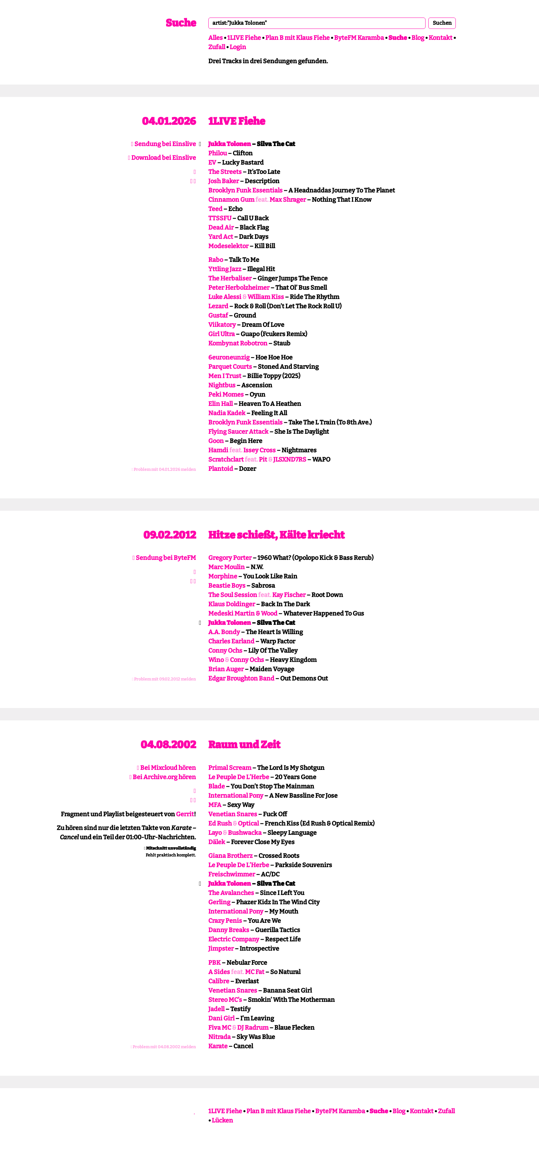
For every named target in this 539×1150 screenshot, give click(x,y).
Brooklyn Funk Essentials (245, 190)
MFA (214, 805)
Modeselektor (228, 246)
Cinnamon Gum (231, 199)
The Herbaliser (230, 278)
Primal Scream (229, 768)
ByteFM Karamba (359, 38)
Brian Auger (226, 669)
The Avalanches (231, 893)
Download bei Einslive (162, 158)
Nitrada (219, 1037)
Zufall (216, 47)
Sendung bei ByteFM (164, 558)
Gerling (219, 902)
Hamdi (218, 450)
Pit (263, 459)
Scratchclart (226, 459)
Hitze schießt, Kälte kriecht (276, 535)
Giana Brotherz (230, 856)
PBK (214, 962)
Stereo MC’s (225, 1000)
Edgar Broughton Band (241, 678)
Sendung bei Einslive (163, 144)
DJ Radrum (252, 1027)
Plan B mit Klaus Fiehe (297, 38)
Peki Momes (226, 394)
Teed (215, 209)
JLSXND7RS (289, 459)
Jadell (216, 1009)
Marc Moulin (226, 567)
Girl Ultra (221, 334)
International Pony (235, 795)
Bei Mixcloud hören (166, 768)
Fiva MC (219, 1027)
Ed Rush (220, 823)
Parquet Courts (230, 367)
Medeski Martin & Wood (242, 613)
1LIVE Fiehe (244, 38)
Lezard (218, 306)
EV (212, 162)
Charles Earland (231, 641)
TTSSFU (219, 218)
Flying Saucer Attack (238, 431)
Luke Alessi (224, 297)
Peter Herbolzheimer (239, 287)
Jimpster (221, 948)
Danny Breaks (228, 930)
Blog (417, 38)
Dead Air (221, 227)
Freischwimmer (231, 874)
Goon (216, 441)
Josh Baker (223, 181)
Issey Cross (259, 450)
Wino (216, 660)
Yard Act (220, 237)
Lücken (222, 1120)
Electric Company (233, 939)
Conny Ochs (225, 650)
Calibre (218, 981)
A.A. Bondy (224, 632)
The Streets (225, 172)
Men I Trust (224, 376)
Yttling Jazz (224, 269)
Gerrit (185, 814)
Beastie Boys (226, 585)
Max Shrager (288, 199)
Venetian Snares (232, 814)
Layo (215, 833)
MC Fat (254, 972)
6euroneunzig (229, 357)
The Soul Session (232, 595)
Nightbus (221, 385)
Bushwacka (245, 833)
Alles (215, 38)
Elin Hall (220, 404)
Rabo (215, 260)
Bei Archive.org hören (162, 777)
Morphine (222, 576)
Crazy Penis (225, 921)
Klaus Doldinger (231, 604)
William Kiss (266, 297)
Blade (216, 786)
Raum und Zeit (244, 745)
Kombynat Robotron (237, 343)
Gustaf (218, 315)
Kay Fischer (289, 595)
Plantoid (220, 469)
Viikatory (222, 325)
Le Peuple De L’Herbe (238, 777)
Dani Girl (221, 1018)
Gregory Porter (230, 558)
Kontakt (440, 38)
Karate (218, 1046)
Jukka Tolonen (229, 144)
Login (238, 47)
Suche (181, 23)
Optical (248, 823)
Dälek (216, 842)
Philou (217, 153)
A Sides (219, 972)
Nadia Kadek (226, 413)
